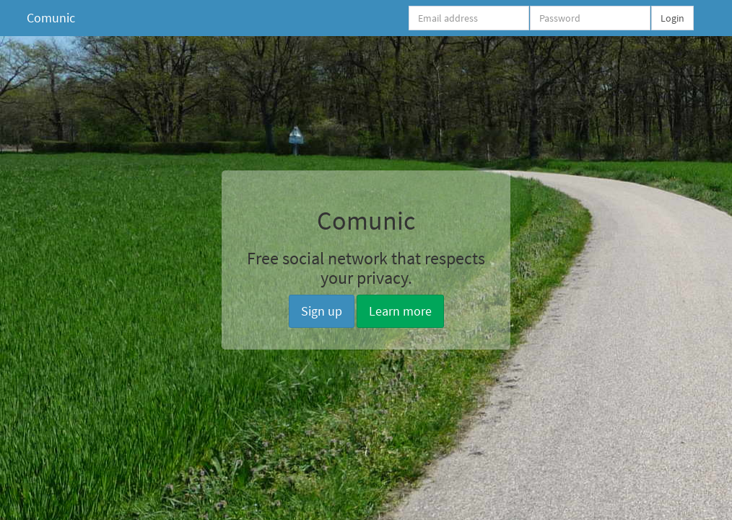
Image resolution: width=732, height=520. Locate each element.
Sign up (321, 311)
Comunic (51, 17)
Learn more (400, 311)
